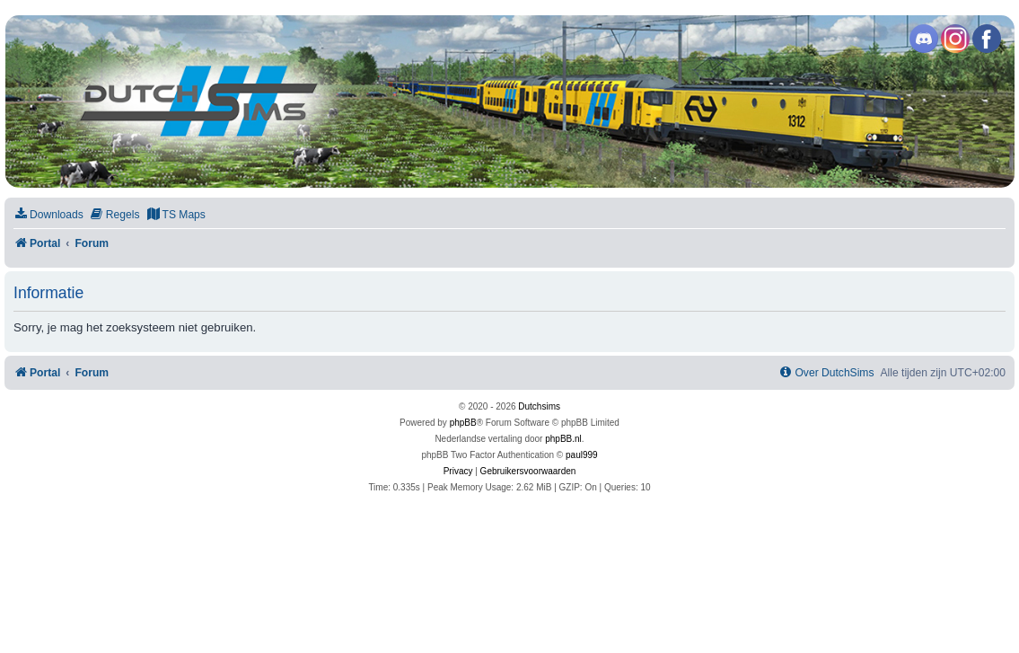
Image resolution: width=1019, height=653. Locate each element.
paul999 (582, 455)
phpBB (463, 423)
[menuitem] (48, 215)
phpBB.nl (563, 439)
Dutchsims (539, 406)
